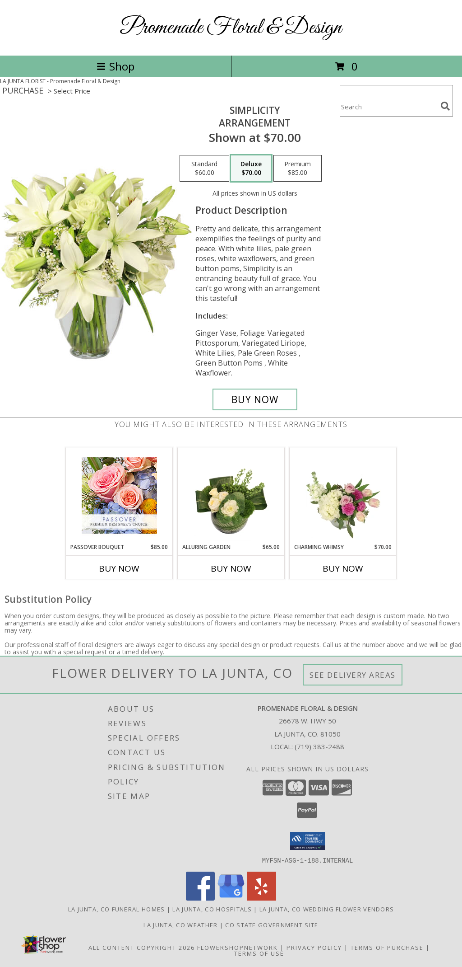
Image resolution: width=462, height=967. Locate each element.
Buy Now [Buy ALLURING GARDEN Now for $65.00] (231, 568)
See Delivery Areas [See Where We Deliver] (353, 675)
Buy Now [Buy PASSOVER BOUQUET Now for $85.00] (119, 568)
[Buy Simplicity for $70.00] (255, 399)
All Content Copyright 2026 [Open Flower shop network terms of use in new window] (141, 947)
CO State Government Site (271, 924)
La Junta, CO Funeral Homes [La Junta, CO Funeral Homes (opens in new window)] (116, 909)
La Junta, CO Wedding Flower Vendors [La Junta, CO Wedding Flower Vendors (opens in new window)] (326, 909)
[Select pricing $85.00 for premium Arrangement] (297, 168)
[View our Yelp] (261, 897)
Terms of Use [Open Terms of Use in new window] (259, 953)
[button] (307, 841)
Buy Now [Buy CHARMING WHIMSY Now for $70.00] (343, 568)
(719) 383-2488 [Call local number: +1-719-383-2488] (319, 746)
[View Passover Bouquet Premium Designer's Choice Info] (119, 495)
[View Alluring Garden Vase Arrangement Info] (231, 495)
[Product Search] (388, 106)
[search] (445, 106)
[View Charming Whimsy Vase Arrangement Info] (343, 495)
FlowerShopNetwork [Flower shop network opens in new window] (237, 947)
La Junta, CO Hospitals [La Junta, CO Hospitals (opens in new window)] (212, 909)
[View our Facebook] (200, 897)
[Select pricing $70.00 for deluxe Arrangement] (251, 168)
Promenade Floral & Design (231, 28)
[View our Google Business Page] (231, 897)
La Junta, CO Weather (180, 924)
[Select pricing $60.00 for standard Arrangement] (204, 168)
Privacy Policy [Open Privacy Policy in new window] (314, 947)
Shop (115, 66)
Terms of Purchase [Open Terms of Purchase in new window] (387, 947)
